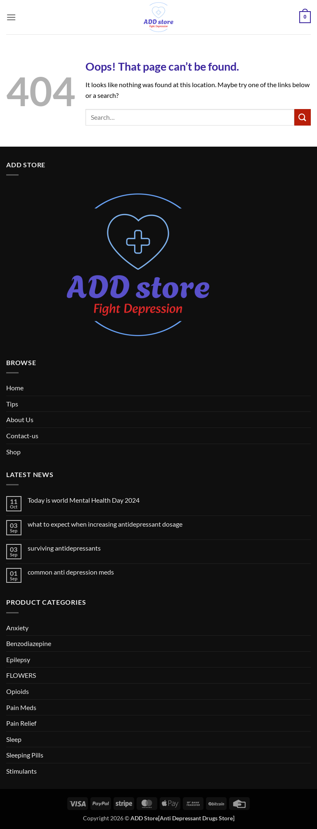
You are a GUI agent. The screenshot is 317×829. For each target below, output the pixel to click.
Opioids (17, 691)
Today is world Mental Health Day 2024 (84, 500)
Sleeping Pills (24, 755)
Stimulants (21, 771)
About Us (19, 419)
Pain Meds (21, 707)
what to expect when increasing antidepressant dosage (105, 524)
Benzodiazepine (28, 643)
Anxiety (17, 628)
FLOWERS (21, 675)
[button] (11, 17)
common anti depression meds (71, 572)
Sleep (13, 739)
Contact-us (22, 435)
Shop (13, 452)
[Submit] (302, 117)
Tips (12, 404)
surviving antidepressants (64, 548)
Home (15, 388)
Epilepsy (18, 659)
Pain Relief (21, 723)
